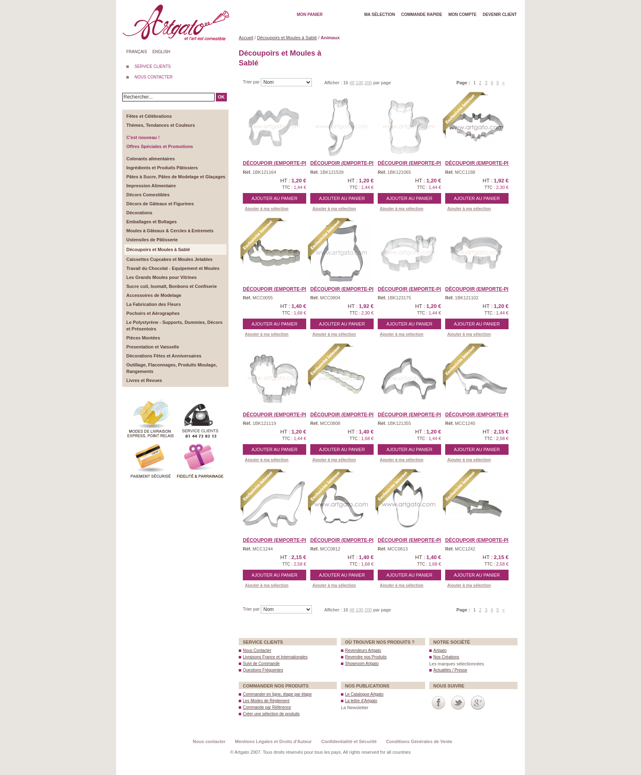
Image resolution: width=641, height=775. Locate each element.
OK (221, 96)
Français (136, 51)
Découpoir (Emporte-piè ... (279, 163)
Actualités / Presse (450, 670)
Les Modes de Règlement (266, 701)
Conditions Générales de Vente (419, 741)
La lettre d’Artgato (361, 701)
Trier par (252, 81)
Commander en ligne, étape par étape (277, 694)
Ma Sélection (379, 14)
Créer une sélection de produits (271, 714)
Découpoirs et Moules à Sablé (287, 37)
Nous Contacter (257, 650)
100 (359, 82)
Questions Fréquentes (263, 670)
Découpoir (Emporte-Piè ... (481, 163)
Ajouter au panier (274, 198)
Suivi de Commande (261, 663)
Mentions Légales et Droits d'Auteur (273, 741)
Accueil (246, 37)
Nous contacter (209, 741)
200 (368, 82)
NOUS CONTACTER (153, 77)
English (161, 51)
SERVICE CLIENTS (152, 66)
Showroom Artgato (362, 663)
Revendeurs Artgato (363, 650)
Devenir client (500, 14)
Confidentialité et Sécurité (349, 741)
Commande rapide (421, 14)
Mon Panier (310, 14)
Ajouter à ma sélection (267, 209)
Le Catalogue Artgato (364, 694)
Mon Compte (462, 14)
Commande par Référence (267, 707)
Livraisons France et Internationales (275, 657)
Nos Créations (446, 657)
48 (352, 82)
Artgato (439, 650)
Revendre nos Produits (366, 657)
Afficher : (333, 82)
